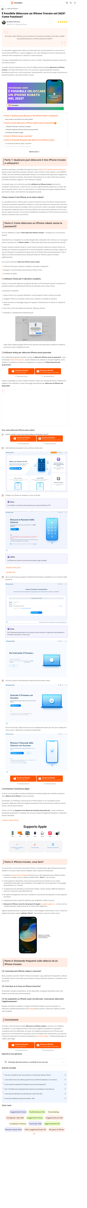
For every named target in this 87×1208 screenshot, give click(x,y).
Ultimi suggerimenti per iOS (35, 1129)
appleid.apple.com (49, 904)
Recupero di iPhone (56, 1129)
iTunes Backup (53, 1112)
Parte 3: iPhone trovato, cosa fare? (18, 136)
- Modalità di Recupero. (13, 568)
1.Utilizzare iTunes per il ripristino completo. (18, 126)
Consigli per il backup (18, 1124)
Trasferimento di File (37, 1112)
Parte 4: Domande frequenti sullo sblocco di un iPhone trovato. (30, 140)
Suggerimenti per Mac (54, 1118)
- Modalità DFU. (10, 572)
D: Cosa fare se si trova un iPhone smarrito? (18, 146)
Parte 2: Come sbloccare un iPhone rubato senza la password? (29, 123)
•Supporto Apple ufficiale (10, 820)
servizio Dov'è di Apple (19, 875)
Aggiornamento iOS (52, 1124)
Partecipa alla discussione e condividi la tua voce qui (28, 1062)
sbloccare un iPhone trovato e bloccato (52, 169)
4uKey (31, 1009)
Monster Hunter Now (13, 1129)
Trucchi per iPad (35, 1124)
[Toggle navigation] (74, 2)
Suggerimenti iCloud (18, 1112)
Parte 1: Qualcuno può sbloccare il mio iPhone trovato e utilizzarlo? (31, 116)
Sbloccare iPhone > (13, 8)
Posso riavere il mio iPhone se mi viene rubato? (19, 119)
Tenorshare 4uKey (42, 1036)
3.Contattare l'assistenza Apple (14, 132)
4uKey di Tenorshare (17, 360)
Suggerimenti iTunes (35, 1118)
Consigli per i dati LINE (15, 1118)
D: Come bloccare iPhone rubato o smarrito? (18, 143)
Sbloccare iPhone (21, 24)
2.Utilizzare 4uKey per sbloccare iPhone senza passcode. (21, 129)
